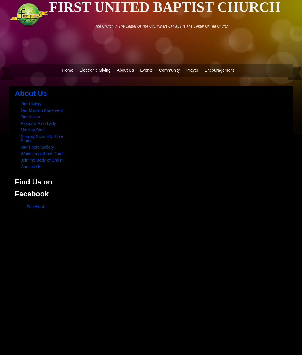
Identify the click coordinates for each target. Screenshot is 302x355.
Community (169, 70)
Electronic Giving (95, 70)
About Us (125, 70)
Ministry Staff (33, 130)
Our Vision (30, 117)
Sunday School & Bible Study (42, 138)
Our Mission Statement (42, 110)
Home (67, 70)
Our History (31, 104)
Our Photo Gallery (37, 147)
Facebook (36, 207)
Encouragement (219, 70)
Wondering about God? (42, 153)
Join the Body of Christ (41, 160)
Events (146, 70)
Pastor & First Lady (38, 123)
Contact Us (31, 166)
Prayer (192, 70)
